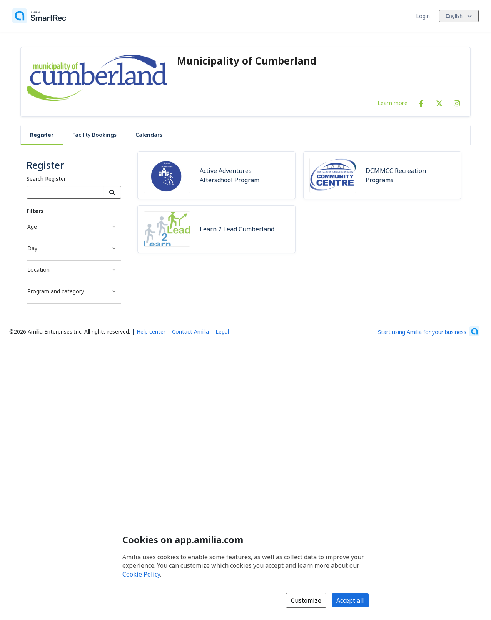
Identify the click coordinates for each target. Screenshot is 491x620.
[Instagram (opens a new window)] (456, 101)
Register (41, 134)
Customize (306, 600)
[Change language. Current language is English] (459, 16)
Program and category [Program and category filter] (55, 291)
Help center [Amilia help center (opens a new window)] (151, 331)
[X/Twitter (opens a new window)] (439, 101)
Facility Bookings (94, 134)
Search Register (46, 178)
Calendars (148, 134)
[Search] (112, 192)
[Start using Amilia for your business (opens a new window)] (428, 331)
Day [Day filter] (32, 248)
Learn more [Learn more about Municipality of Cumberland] (392, 102)
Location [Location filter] (38, 269)
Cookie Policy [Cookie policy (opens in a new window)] (141, 574)
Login (423, 16)
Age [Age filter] (32, 226)
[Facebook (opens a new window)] (421, 101)
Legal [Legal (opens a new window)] (222, 331)
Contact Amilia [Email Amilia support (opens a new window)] (190, 331)
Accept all (350, 600)
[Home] (39, 15)
